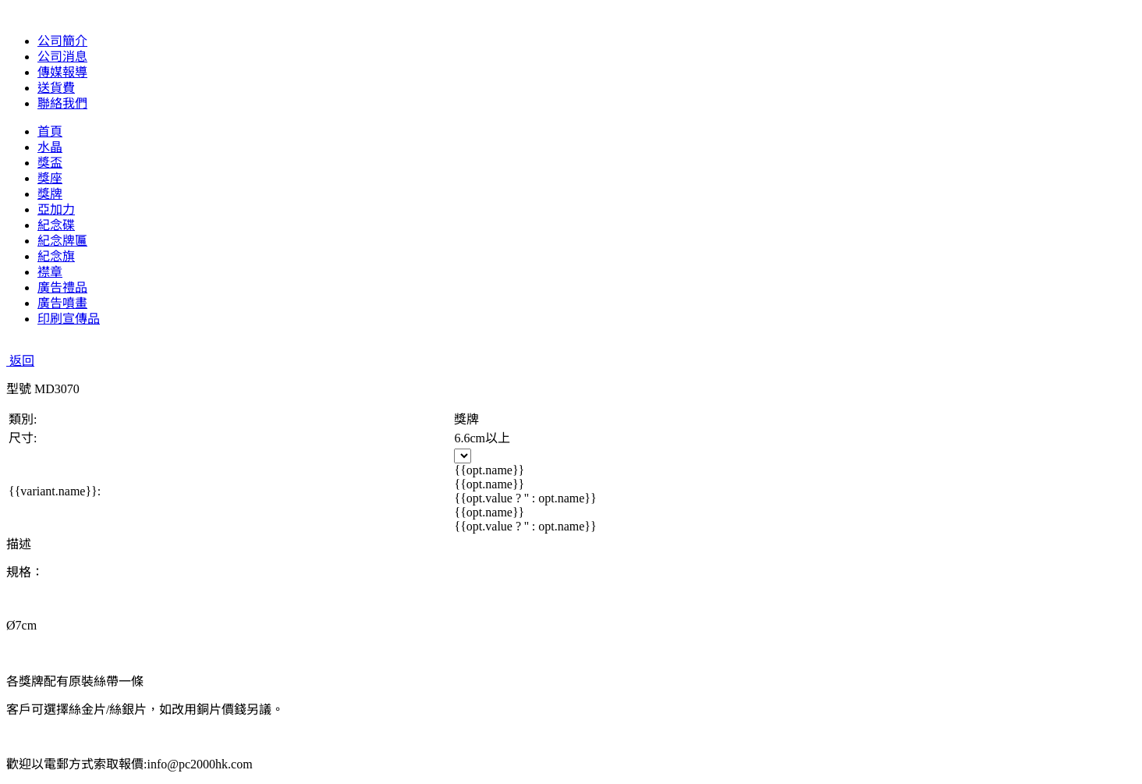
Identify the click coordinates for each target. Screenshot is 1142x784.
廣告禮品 (62, 287)
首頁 (49, 131)
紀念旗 (56, 256)
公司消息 (62, 56)
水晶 (49, 147)
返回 (20, 360)
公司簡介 (62, 41)
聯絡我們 (62, 103)
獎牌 (49, 193)
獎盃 (49, 162)
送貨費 (56, 87)
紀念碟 (56, 225)
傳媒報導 (62, 72)
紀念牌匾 (62, 240)
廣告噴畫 (62, 303)
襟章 (49, 271)
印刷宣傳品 (68, 318)
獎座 (49, 178)
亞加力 (56, 209)
